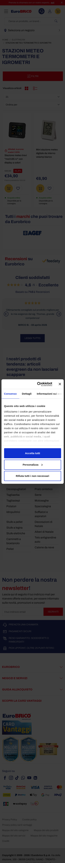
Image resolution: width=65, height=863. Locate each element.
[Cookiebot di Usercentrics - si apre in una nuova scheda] (38, 384)
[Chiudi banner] (60, 384)
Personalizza (33, 464)
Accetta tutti (32, 453)
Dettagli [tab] (27, 393)
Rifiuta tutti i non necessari (32, 475)
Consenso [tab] (10, 393)
